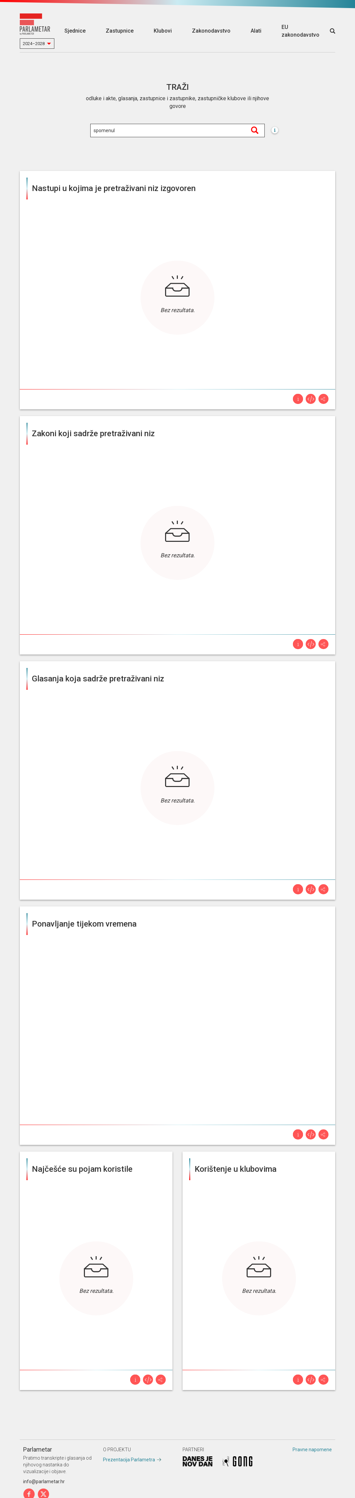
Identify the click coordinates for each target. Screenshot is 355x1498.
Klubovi (163, 31)
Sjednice (75, 31)
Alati (256, 31)
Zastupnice (120, 31)
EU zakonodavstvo (300, 31)
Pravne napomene (312, 1449)
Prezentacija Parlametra (129, 1459)
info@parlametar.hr (44, 1481)
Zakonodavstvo (211, 31)
